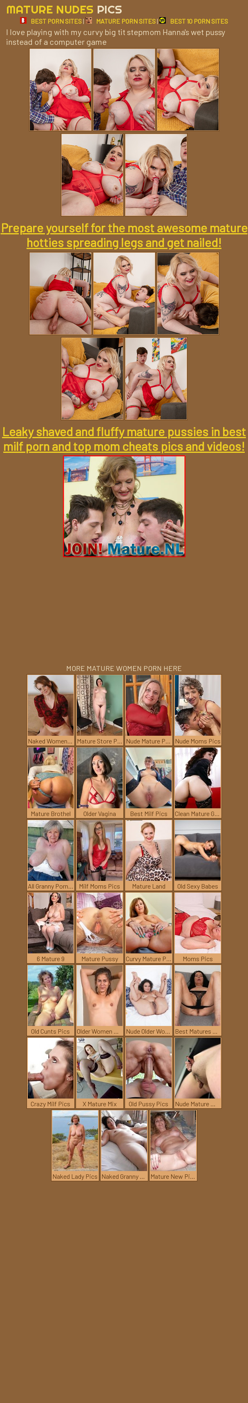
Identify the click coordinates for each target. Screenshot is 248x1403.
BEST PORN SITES (51, 21)
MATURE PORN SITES (120, 21)
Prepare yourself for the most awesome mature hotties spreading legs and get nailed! (124, 234)
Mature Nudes (64, 9)
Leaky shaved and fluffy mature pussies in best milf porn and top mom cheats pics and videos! (124, 438)
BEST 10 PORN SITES (193, 21)
